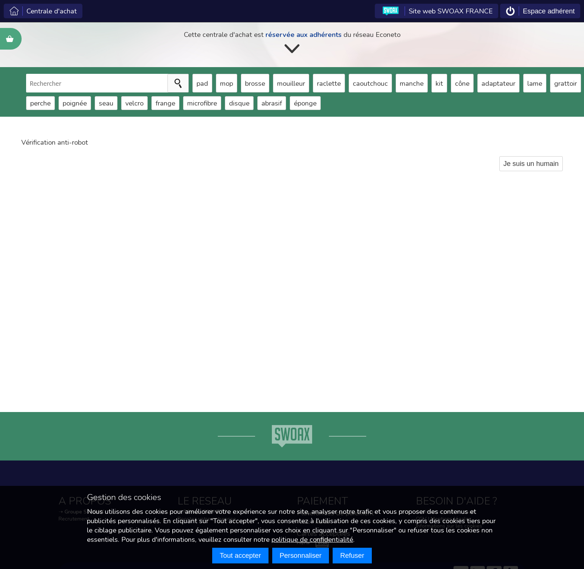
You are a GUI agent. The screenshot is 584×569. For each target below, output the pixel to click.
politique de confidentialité (312, 539)
